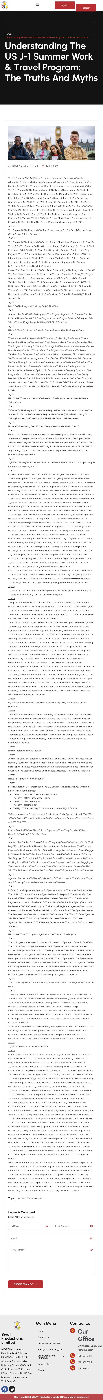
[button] (37, 4)
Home (8, 33)
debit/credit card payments (51, 1356)
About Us (44, 1337)
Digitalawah (83, 1396)
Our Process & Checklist (49, 1343)
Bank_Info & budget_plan (50, 1349)
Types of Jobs (44, 1363)
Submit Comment (25, 1284)
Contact (42, 1370)
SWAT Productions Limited (23, 166)
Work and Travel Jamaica (29, 1198)
